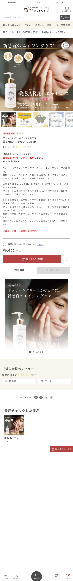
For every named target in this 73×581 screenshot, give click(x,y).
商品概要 (19, 270)
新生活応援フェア (12, 25)
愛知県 (36, 32)
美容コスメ (52, 25)
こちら (40, 244)
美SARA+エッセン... (11, 439)
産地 (12, 32)
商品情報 (12, 2)
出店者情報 (53, 270)
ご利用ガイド (67, 9)
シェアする (61, 2)
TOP (5, 32)
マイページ (16, 576)
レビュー (36, 2)
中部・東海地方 (23, 32)
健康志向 (39, 25)
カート (67, 576)
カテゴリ (57, 576)
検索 (65, 17)
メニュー (5, 576)
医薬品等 (65, 25)
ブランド (28, 25)
